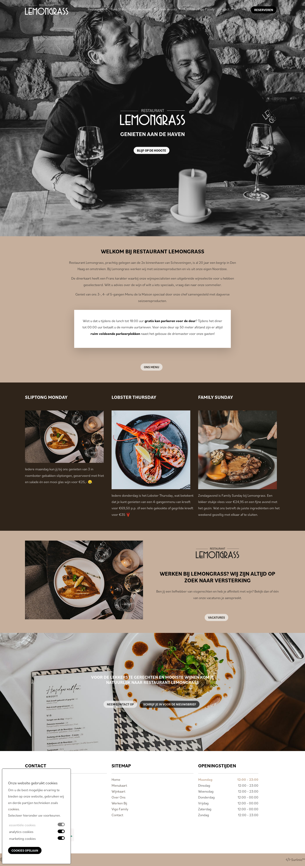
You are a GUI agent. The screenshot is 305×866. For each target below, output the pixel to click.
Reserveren (263, 10)
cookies (13, 809)
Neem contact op (120, 713)
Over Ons (119, 797)
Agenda (189, 10)
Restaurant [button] (96, 9)
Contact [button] (224, 9)
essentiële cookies (22, 825)
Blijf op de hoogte (151, 150)
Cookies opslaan (24, 850)
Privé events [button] (168, 9)
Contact (117, 815)
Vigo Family (206, 10)
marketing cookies (22, 838)
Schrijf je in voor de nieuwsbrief (169, 713)
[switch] (61, 831)
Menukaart (119, 785)
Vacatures (216, 626)
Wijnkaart (118, 791)
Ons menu (151, 376)
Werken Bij (119, 803)
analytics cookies (21, 831)
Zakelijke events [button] (141, 9)
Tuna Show (118, 10)
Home (116, 779)
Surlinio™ (298, 859)
